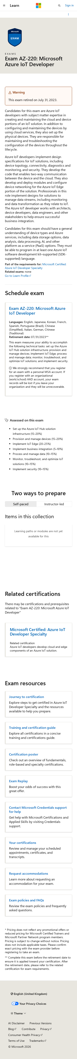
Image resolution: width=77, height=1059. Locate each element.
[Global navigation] (4, 5)
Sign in (69, 5)
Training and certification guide (32, 728)
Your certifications (22, 843)
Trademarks (36, 1041)
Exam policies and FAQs (26, 900)
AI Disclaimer (16, 1023)
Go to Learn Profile (17, 276)
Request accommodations (28, 873)
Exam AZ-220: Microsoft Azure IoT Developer (37, 310)
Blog (11, 1029)
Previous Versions (41, 1023)
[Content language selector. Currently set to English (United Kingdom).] (29, 994)
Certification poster (23, 754)
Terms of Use (16, 1041)
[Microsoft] (38, 5)
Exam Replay (18, 781)
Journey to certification (26, 697)
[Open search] (59, 5)
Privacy (44, 1029)
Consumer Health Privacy (24, 1035)
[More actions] (68, 14)
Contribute (28, 1029)
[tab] (21, 504)
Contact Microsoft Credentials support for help (38, 809)
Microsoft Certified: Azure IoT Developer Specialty (35, 266)
